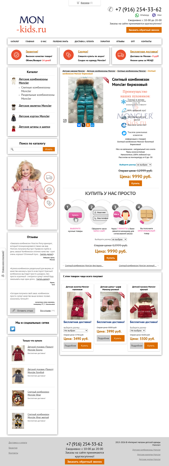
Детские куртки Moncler (150, 459)
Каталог (15, 41)
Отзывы (120, 41)
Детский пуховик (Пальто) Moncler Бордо (40, 348)
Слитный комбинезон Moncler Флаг (38, 393)
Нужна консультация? (2, 262)
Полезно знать (60, 41)
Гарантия (105, 41)
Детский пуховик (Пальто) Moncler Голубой (40, 371)
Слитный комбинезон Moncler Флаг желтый (38, 416)
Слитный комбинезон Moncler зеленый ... (138, 265)
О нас (43, 41)
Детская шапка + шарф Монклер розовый (110, 288)
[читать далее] (46, 254)
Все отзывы (45, 310)
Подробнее (70, 345)
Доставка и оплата (18, 442)
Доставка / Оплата (84, 41)
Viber (157, 15)
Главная (30, 41)
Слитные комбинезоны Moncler (131, 71)
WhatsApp (142, 15)
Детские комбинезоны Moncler (101, 71)
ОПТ (133, 41)
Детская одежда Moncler (74, 71)
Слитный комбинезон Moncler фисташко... (84, 265)
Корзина (85, 2)
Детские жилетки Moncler (149, 454)
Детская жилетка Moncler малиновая (77, 288)
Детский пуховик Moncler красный (144, 288)
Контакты (146, 41)
